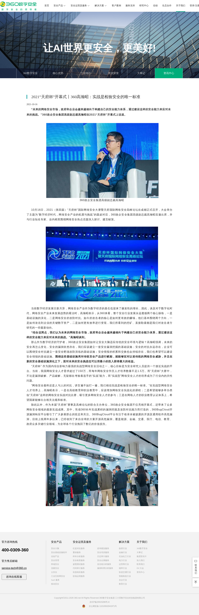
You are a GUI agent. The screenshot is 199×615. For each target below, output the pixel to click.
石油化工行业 (125, 556)
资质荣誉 (113, 73)
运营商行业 (124, 564)
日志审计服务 (103, 556)
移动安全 (55, 584)
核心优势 (58, 73)
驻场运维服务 (79, 576)
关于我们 (180, 5)
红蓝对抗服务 (79, 548)
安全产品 (60, 5)
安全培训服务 (103, 552)
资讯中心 (169, 73)
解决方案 (101, 5)
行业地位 (85, 73)
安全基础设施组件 (59, 552)
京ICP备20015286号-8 (99, 602)
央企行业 (123, 580)
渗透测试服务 (79, 564)
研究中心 (144, 5)
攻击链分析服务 (104, 564)
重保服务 (77, 552)
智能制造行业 (125, 576)
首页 (46, 5)
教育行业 (123, 584)
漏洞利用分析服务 (105, 568)
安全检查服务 (79, 560)
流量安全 (55, 568)
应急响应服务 (79, 572)
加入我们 (141, 560)
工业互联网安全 (58, 576)
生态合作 (166, 5)
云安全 (54, 572)
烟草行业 (123, 568)
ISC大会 (140, 568)
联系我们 (141, 564)
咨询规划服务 (103, 548)
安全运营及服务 (80, 5)
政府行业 (123, 548)
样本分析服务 (79, 556)
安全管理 (55, 560)
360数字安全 (30, 73)
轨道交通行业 (125, 572)
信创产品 (55, 556)
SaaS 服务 (55, 580)
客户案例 (116, 5)
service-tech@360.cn (14, 568)
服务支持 (130, 5)
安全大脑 (55, 548)
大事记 (141, 73)
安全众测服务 (103, 560)
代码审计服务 (79, 568)
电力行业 (123, 560)
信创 (155, 5)
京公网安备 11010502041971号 (99, 606)
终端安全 (55, 564)
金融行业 (123, 552)
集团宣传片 (142, 556)
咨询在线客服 (14, 576)
